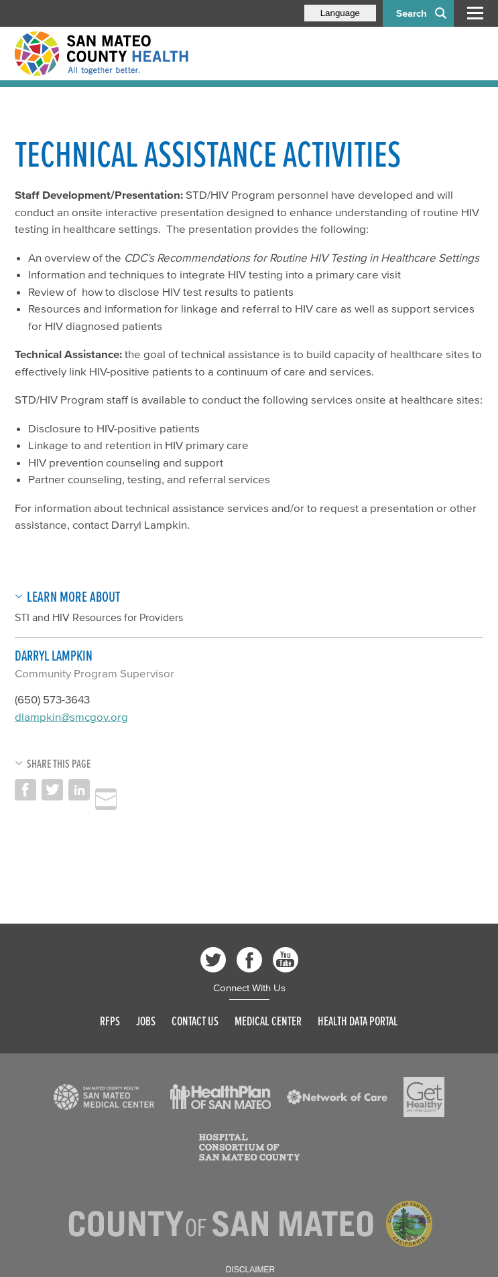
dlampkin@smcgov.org (71, 716)
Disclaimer (250, 1269)
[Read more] (104, 1097)
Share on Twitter (52, 789)
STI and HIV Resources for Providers (99, 617)
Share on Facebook (25, 789)
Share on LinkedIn (79, 789)
